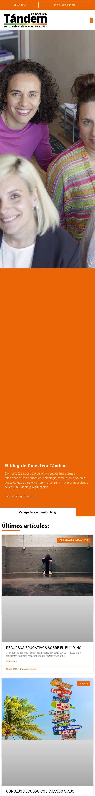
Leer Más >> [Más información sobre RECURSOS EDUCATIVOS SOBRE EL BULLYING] (11, 661)
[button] (91, 20)
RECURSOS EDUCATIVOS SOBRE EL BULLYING (43, 648)
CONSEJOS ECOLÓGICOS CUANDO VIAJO (40, 791)
